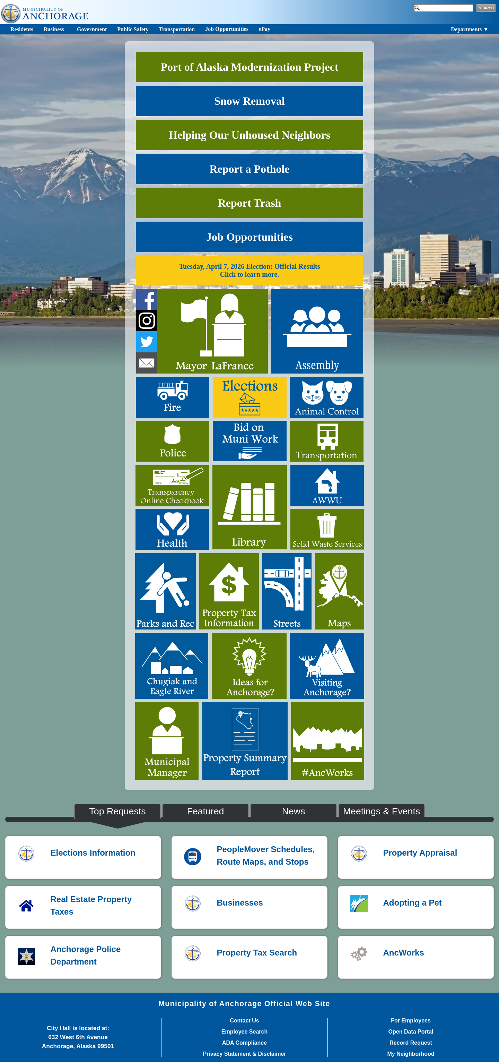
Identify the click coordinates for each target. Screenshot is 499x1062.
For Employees (411, 1021)
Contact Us (244, 1021)
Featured (205, 811)
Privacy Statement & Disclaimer (244, 1054)
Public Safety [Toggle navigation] (132, 29)
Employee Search (244, 1032)
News (293, 811)
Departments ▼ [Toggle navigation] (470, 29)
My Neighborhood (411, 1054)
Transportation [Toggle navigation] (177, 29)
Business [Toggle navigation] (54, 29)
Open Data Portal (411, 1032)
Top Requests (117, 811)
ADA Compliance (244, 1043)
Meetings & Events (381, 811)
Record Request (410, 1043)
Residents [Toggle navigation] (21, 29)
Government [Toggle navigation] (92, 29)
